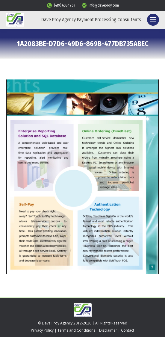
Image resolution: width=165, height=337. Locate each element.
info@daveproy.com (100, 5)
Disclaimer (108, 330)
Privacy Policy (42, 330)
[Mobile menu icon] (153, 20)
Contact (127, 330)
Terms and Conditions (76, 330)
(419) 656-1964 (60, 5)
